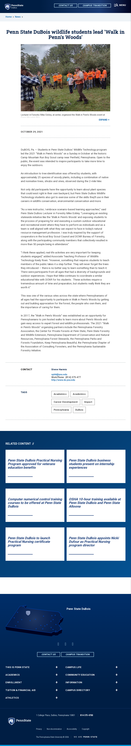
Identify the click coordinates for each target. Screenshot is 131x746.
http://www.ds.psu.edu (63, 380)
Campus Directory (78, 690)
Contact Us (66, 5)
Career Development (66, 402)
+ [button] (57, 667)
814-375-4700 (86, 715)
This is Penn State (17, 667)
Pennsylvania (61, 409)
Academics (60, 394)
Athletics (12, 698)
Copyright (85, 729)
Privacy (39, 729)
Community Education (80, 675)
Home (9, 16)
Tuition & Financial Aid (21, 690)
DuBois (79, 409)
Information (74, 682)
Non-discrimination (54, 729)
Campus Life (74, 667)
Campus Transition (95, 5)
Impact (88, 402)
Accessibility (72, 729)
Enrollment (14, 682)
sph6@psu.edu (59, 374)
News (18, 16)
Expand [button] (103, 119)
